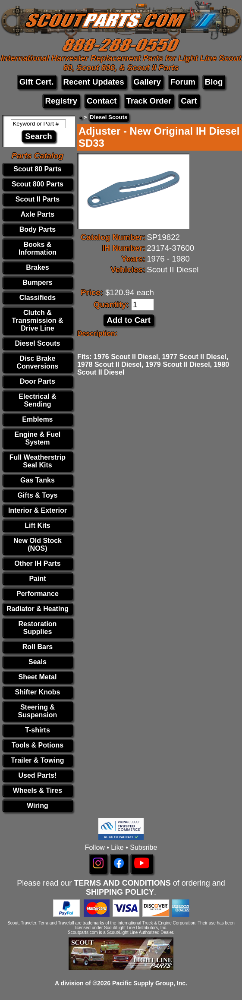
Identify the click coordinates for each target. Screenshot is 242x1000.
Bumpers (37, 282)
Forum (182, 81)
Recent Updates (93, 81)
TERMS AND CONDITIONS (122, 883)
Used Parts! (37, 775)
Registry (61, 100)
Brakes (37, 267)
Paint (37, 578)
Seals (37, 662)
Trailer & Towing (37, 760)
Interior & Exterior (37, 510)
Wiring (37, 805)
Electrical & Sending (37, 400)
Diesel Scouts (37, 343)
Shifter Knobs (37, 692)
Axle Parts (37, 214)
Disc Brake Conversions (37, 362)
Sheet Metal (37, 677)
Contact (101, 100)
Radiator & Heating (37, 608)
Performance (37, 593)
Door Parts (37, 381)
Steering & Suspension (37, 711)
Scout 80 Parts (37, 169)
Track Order (149, 100)
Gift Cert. (36, 81)
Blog (214, 81)
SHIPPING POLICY (120, 892)
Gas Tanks (37, 480)
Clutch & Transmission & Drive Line (37, 320)
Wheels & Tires (37, 790)
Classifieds (37, 297)
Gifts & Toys (37, 495)
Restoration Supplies (37, 627)
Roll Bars (37, 646)
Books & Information (38, 248)
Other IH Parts (37, 563)
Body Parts (37, 229)
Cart (189, 100)
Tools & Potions (38, 745)
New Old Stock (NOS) (37, 544)
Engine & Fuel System (38, 438)
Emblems (37, 419)
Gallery (147, 81)
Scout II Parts (38, 199)
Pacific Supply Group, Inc (148, 983)
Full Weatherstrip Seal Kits (37, 461)
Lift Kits (37, 525)
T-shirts (37, 730)
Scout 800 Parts (37, 184)
